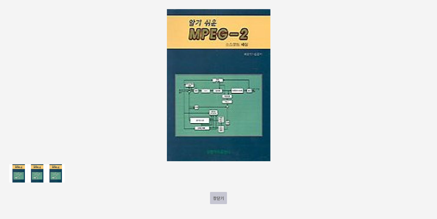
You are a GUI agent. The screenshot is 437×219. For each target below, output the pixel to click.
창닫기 (218, 198)
